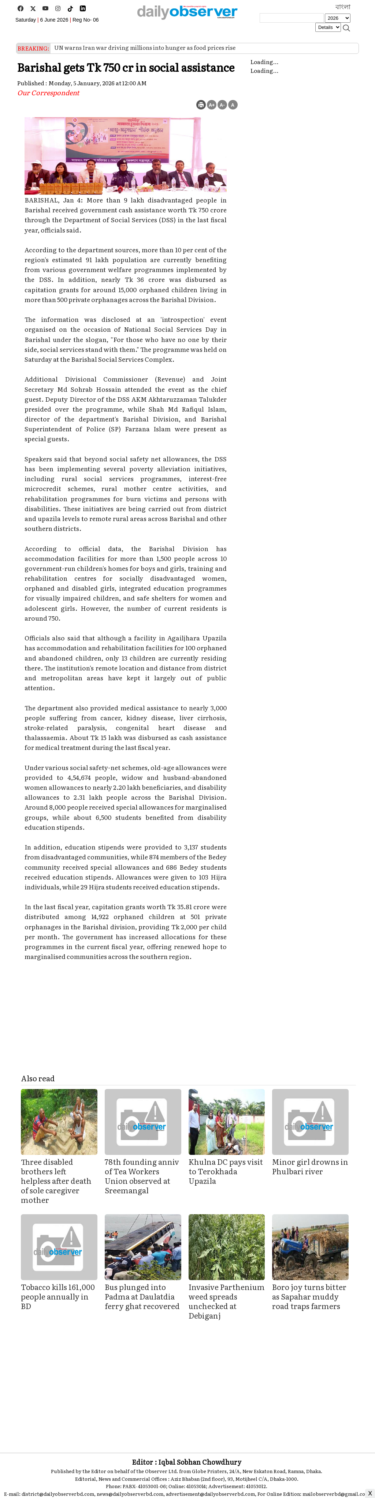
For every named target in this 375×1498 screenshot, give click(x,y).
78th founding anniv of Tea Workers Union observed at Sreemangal (142, 1176)
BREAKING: (33, 48)
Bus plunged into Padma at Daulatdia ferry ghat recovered (142, 1296)
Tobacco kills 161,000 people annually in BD (58, 1296)
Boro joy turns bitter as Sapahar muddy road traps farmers (309, 1296)
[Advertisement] (188, 1381)
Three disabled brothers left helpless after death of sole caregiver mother (56, 1180)
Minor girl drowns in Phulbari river (310, 1166)
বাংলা (342, 7)
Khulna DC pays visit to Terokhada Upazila (226, 1171)
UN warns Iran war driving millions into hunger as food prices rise (144, 47)
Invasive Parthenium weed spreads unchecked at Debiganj (227, 1301)
